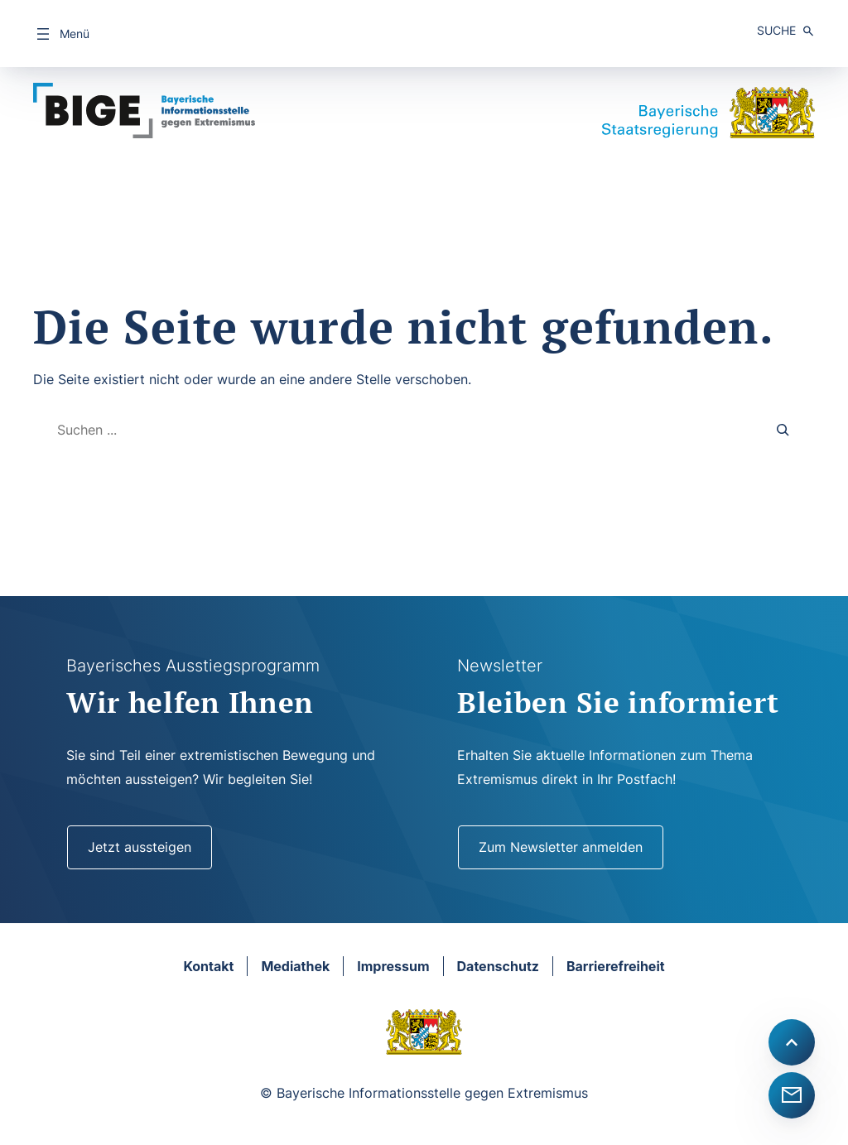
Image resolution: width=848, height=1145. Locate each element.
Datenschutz (498, 966)
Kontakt (208, 966)
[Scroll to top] (791, 1042)
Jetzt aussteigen (139, 847)
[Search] (783, 430)
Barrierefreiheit (615, 966)
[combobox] (396, 430)
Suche (776, 30)
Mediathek (295, 966)
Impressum (393, 966)
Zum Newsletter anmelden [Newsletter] (561, 847)
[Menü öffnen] (61, 34)
